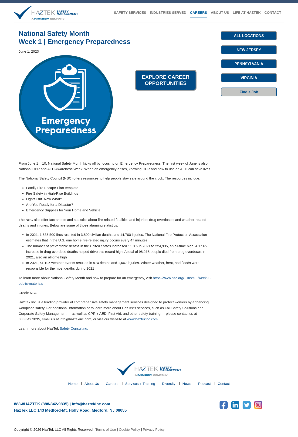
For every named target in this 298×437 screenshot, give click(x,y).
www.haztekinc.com (142, 319)
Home (73, 384)
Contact (224, 384)
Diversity (169, 384)
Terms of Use (105, 429)
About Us (92, 384)
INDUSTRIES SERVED (168, 12)
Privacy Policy (154, 429)
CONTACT (272, 12)
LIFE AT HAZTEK (247, 12)
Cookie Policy (129, 429)
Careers (112, 384)
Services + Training (140, 384)
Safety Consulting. (74, 328)
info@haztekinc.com (91, 404)
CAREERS (198, 12)
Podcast (204, 384)
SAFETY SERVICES (130, 12)
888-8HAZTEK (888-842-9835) (41, 404)
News (187, 384)
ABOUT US (220, 12)
